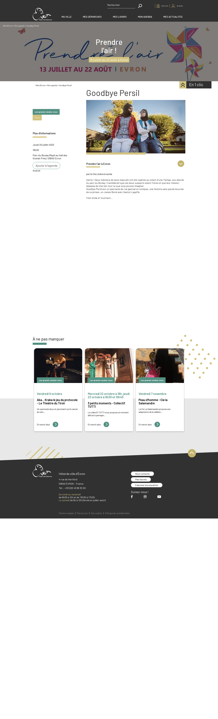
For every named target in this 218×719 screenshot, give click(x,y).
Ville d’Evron (8, 26)
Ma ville (67, 16)
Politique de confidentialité (117, 513)
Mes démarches (92, 16)
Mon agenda (145, 16)
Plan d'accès (141, 479)
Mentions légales (66, 513)
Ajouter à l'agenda (46, 165)
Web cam (164, 6)
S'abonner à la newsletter (146, 485)
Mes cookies (96, 513)
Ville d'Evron (40, 85)
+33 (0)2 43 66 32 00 (75, 487)
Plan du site (82, 513)
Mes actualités (173, 16)
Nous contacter (142, 473)
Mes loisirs (120, 16)
